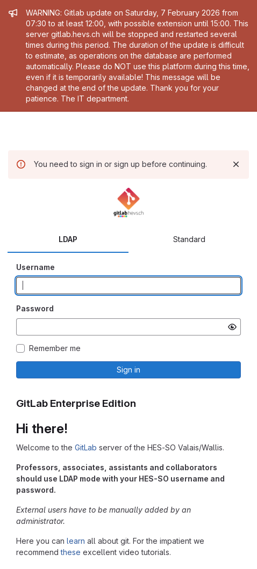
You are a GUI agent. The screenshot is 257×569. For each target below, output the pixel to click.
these (71, 552)
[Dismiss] (236, 164)
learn (76, 540)
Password (35, 308)
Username (35, 267)
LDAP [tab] (68, 239)
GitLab (86, 447)
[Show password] (232, 326)
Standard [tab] (189, 239)
